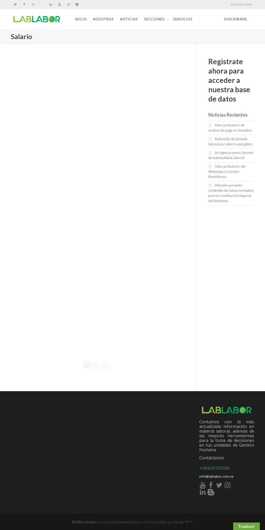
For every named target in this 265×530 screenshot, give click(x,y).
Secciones (155, 19)
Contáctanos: (212, 458)
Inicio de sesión (241, 4)
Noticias (129, 19)
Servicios (183, 19)
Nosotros (103, 19)
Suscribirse (235, 19)
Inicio (81, 19)
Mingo (183, 522)
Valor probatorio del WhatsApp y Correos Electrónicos (226, 171)
